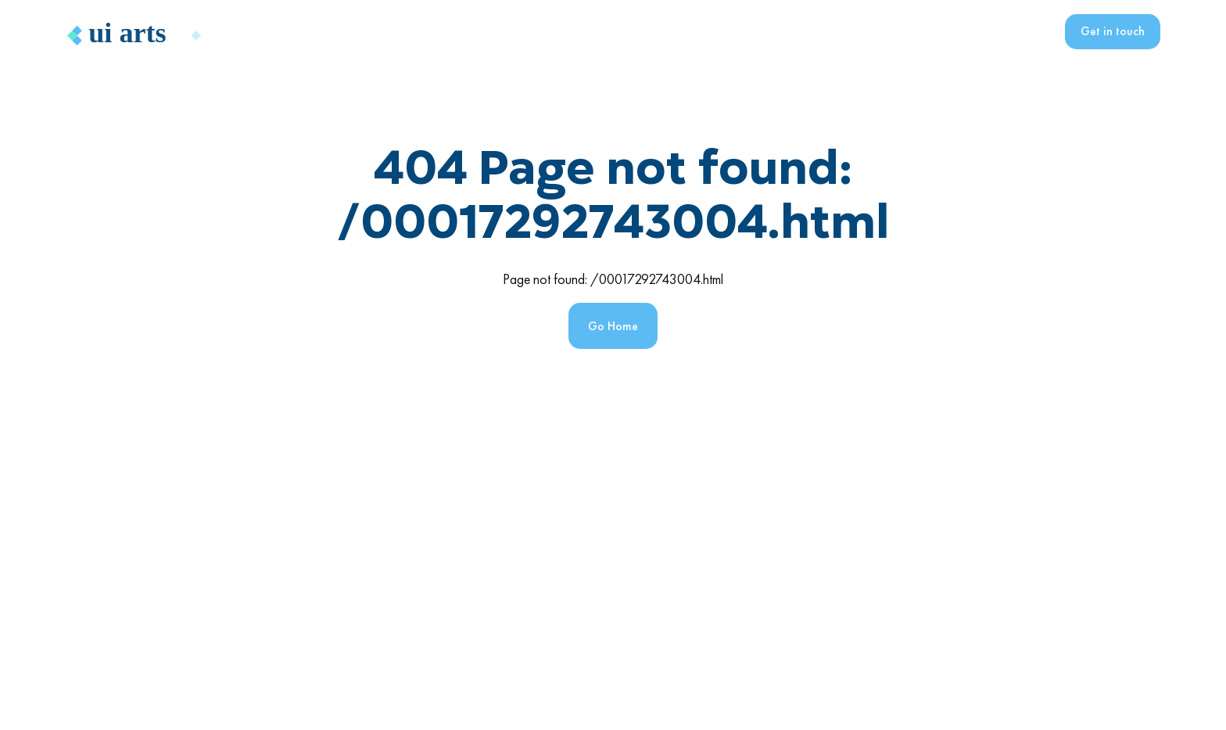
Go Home (613, 326)
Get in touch (1113, 31)
